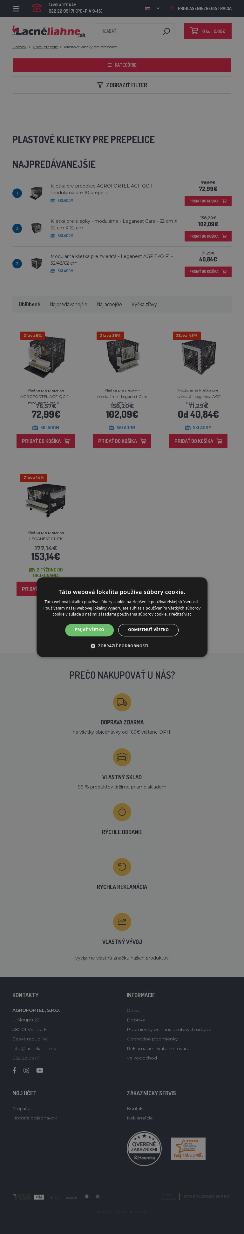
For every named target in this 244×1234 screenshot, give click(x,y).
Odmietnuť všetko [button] (148, 630)
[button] (122, 646)
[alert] (122, 617)
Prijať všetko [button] (90, 630)
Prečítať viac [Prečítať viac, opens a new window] (180, 614)
